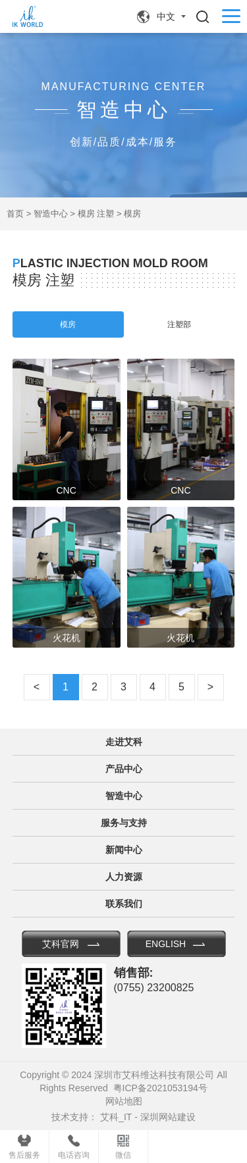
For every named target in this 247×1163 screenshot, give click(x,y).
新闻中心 (123, 849)
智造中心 (51, 214)
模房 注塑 (96, 214)
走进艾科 (123, 742)
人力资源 (123, 876)
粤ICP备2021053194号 (160, 1088)
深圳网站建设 (168, 1117)
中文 (166, 16)
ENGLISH (166, 944)
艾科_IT (116, 1117)
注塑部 (179, 324)
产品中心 (123, 768)
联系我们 (123, 903)
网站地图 (123, 1101)
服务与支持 (124, 822)
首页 (15, 214)
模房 (132, 214)
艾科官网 (60, 944)
